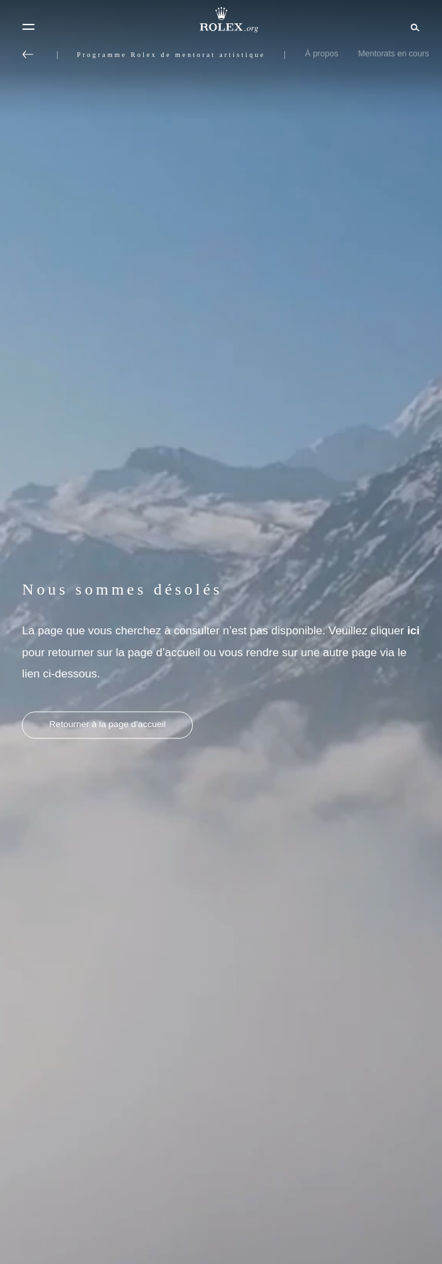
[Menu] (28, 27)
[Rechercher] (413, 26)
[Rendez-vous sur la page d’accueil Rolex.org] (221, 20)
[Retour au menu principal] (28, 54)
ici (413, 630)
